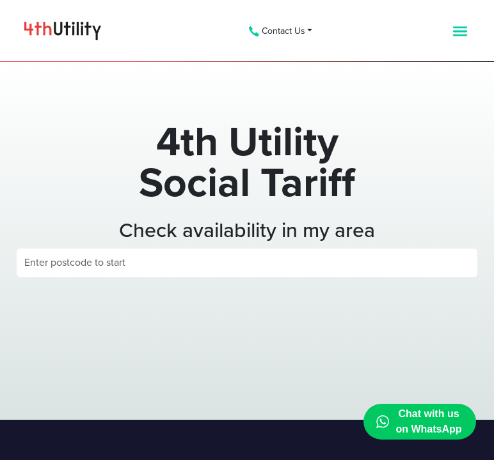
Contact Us (277, 31)
